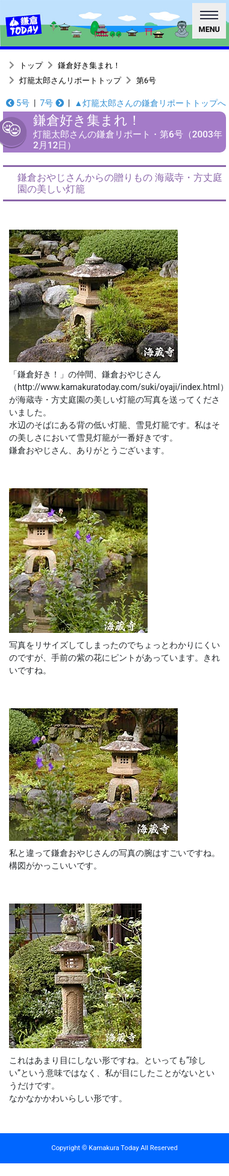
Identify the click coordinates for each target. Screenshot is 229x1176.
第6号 (146, 80)
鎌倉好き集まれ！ (89, 65)
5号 (18, 103)
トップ (31, 65)
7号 (51, 103)
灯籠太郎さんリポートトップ (70, 80)
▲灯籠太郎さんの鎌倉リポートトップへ (150, 103)
